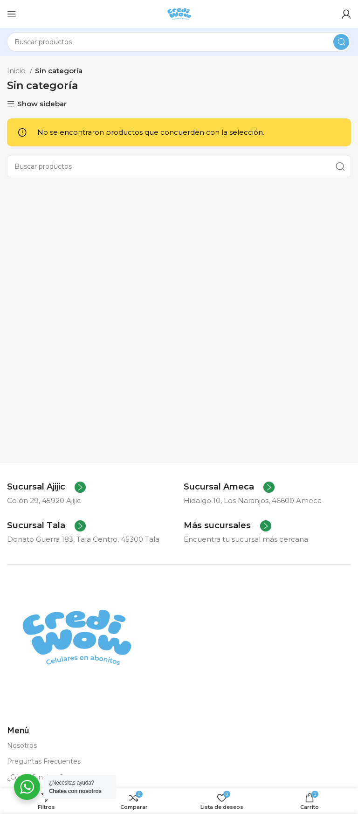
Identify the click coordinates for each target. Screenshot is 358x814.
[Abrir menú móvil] (11, 14)
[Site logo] (179, 13)
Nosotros (22, 745)
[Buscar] (179, 42)
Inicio (17, 70)
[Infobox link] (46, 487)
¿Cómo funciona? (35, 777)
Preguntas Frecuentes (44, 761)
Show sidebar (42, 104)
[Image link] (77, 636)
